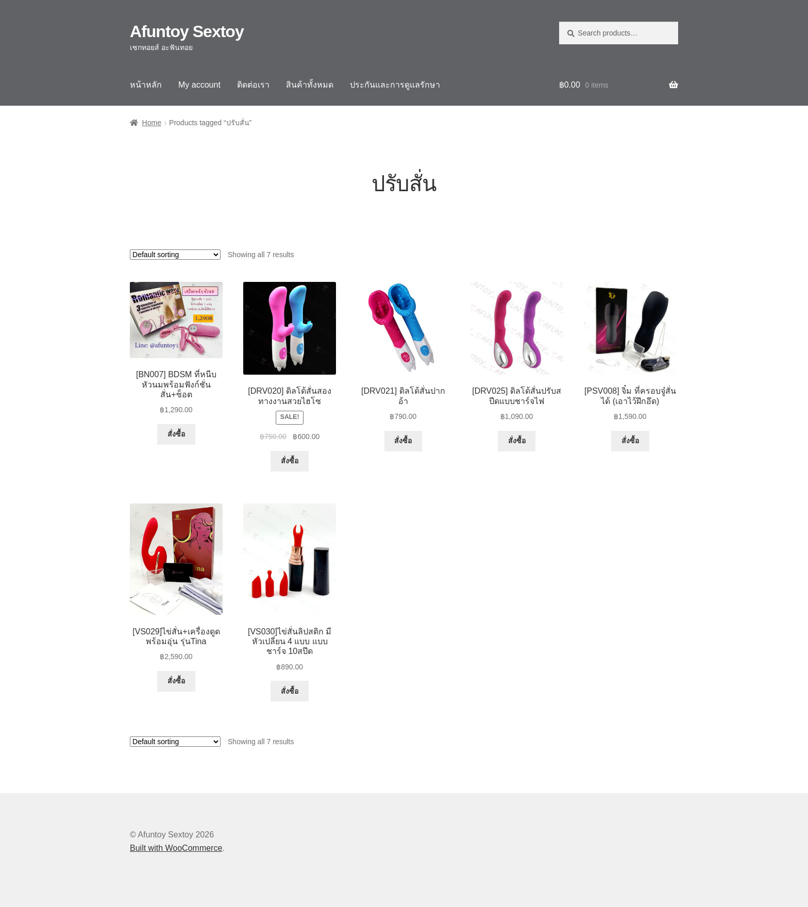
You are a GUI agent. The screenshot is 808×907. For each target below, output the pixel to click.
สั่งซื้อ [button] (176, 434)
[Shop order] (175, 254)
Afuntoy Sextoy (187, 31)
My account (199, 84)
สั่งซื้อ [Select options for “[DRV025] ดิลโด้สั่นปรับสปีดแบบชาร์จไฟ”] (517, 440)
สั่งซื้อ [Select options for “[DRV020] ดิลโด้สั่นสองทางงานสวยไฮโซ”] (289, 461)
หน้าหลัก (146, 84)
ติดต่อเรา (253, 84)
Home (151, 123)
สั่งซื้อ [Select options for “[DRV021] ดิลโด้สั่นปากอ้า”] (403, 440)
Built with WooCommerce (176, 848)
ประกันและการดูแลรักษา (395, 84)
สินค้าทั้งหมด (309, 84)
